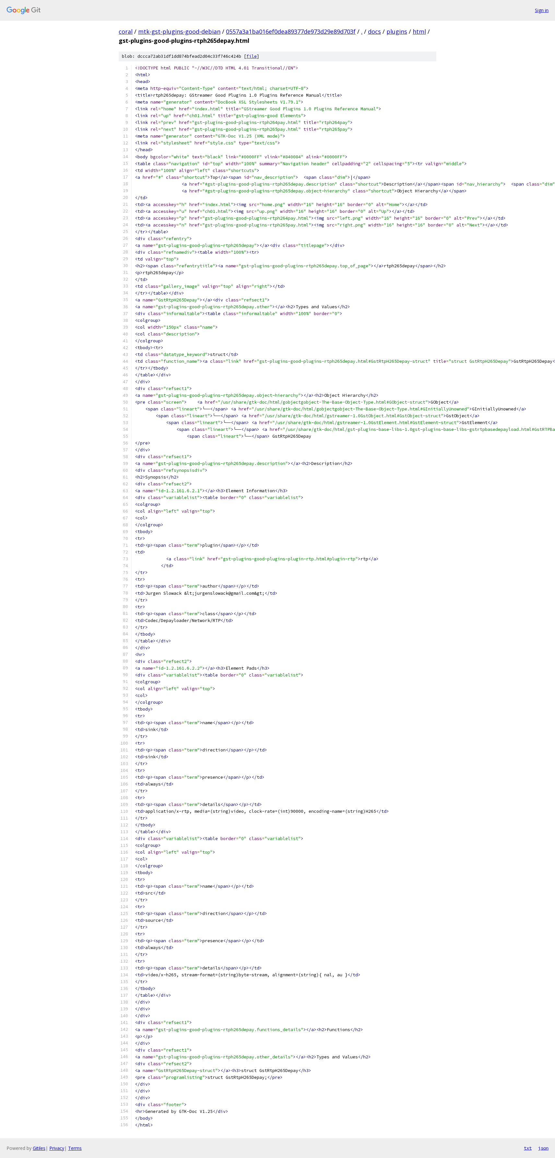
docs (374, 31)
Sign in (542, 10)
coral (126, 31)
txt (528, 1148)
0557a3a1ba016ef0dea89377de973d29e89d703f (291, 31)
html (419, 31)
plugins (396, 31)
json (543, 1148)
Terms (75, 1148)
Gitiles (39, 1148)
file (251, 56)
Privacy (56, 1148)
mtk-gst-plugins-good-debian (179, 31)
